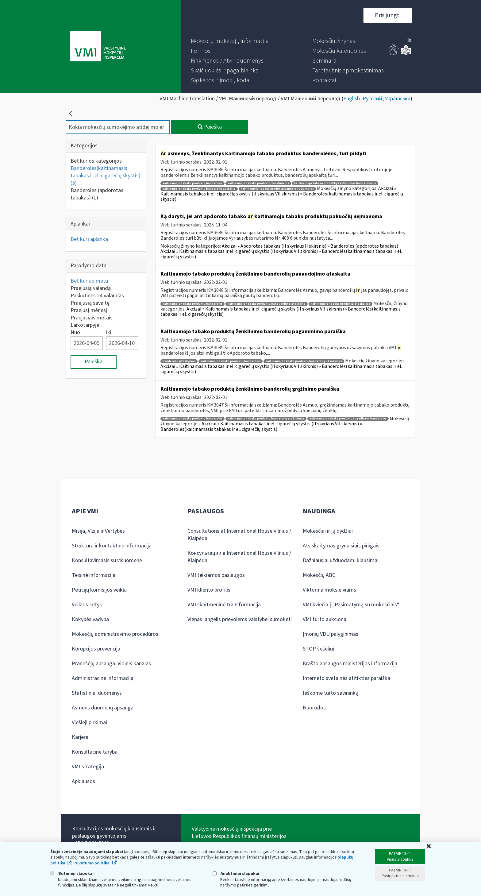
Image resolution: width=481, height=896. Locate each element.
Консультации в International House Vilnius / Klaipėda (239, 556)
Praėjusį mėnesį (89, 310)
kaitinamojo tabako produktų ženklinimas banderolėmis (335, 183)
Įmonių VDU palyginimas (330, 634)
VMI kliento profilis (208, 590)
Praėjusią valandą (91, 288)
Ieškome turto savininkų (330, 693)
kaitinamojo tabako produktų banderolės (192, 183)
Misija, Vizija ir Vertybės (98, 531)
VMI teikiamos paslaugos (216, 575)
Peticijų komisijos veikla (99, 590)
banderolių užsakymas (179, 361)
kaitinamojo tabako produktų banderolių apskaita (199, 189)
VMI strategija (88, 766)
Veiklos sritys (87, 604)
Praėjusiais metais (92, 318)
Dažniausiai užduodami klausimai (341, 560)
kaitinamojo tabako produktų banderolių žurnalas (277, 189)
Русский (372, 98)
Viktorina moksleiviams (329, 590)
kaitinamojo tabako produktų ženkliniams (258, 183)
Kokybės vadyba (90, 619)
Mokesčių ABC (319, 575)
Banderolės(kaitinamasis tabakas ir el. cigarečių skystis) (105, 175)
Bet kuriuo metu (89, 281)
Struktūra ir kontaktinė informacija (112, 546)
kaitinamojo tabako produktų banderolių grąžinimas (266, 419)
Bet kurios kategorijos (96, 161)
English (351, 98)
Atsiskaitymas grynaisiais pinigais (341, 546)
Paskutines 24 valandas (97, 295)
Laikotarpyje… (88, 325)
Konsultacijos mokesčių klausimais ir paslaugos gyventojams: (114, 832)
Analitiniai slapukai (236, 873)
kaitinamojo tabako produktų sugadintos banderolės (348, 419)
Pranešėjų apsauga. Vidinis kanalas (111, 663)
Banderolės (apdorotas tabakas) (97, 194)
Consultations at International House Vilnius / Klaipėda (239, 534)
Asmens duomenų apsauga (102, 708)
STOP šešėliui (318, 649)
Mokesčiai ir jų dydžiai (328, 531)
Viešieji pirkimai (89, 722)
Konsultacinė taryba (94, 752)
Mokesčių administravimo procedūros (115, 634)
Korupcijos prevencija (96, 649)
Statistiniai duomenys (97, 693)
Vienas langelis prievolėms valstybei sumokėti (239, 619)
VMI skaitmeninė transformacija (224, 604)
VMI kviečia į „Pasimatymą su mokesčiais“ (351, 604)
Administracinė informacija (102, 678)
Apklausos (83, 781)
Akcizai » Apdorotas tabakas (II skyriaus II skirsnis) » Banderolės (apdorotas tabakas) (310, 246)
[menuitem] (230, 41)
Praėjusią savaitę (90, 303)
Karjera (80, 737)
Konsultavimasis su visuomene (107, 560)
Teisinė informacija (93, 575)
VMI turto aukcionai (325, 619)
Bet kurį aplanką (89, 239)
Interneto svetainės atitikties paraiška (346, 678)
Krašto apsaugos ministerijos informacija (350, 663)
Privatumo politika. (92, 863)
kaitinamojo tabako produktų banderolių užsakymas (304, 361)
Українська (397, 98)
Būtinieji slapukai (72, 873)
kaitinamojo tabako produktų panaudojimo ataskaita (267, 304)
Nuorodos (314, 708)
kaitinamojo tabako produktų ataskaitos (340, 304)
